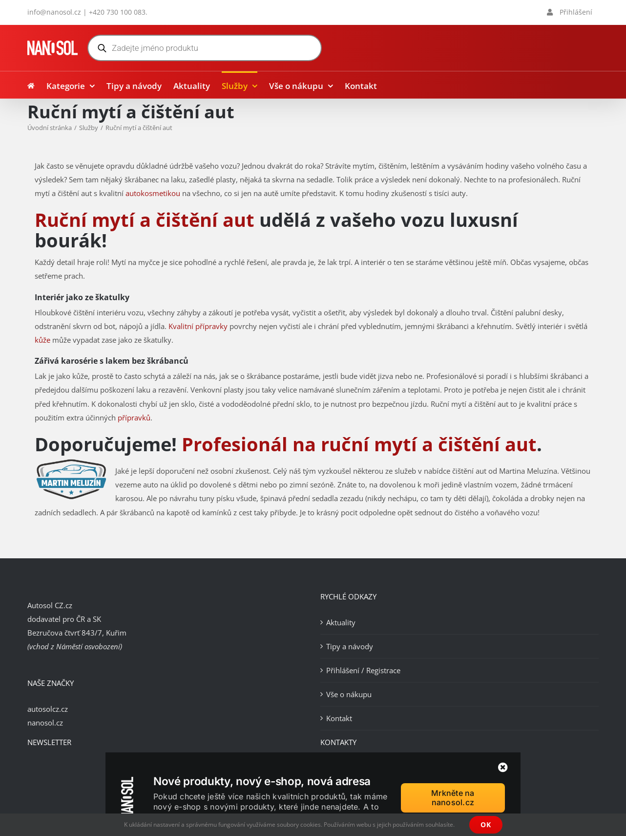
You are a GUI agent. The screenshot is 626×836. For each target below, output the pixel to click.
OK (485, 824)
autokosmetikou (152, 193)
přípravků (134, 417)
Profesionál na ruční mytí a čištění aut (359, 444)
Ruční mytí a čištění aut (144, 219)
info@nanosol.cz (54, 12)
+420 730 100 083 (117, 12)
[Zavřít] (503, 767)
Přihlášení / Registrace (363, 670)
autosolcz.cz (47, 709)
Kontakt (339, 718)
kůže (42, 340)
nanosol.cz (45, 722)
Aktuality (340, 622)
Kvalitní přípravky (198, 326)
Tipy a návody (349, 646)
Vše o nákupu (349, 694)
